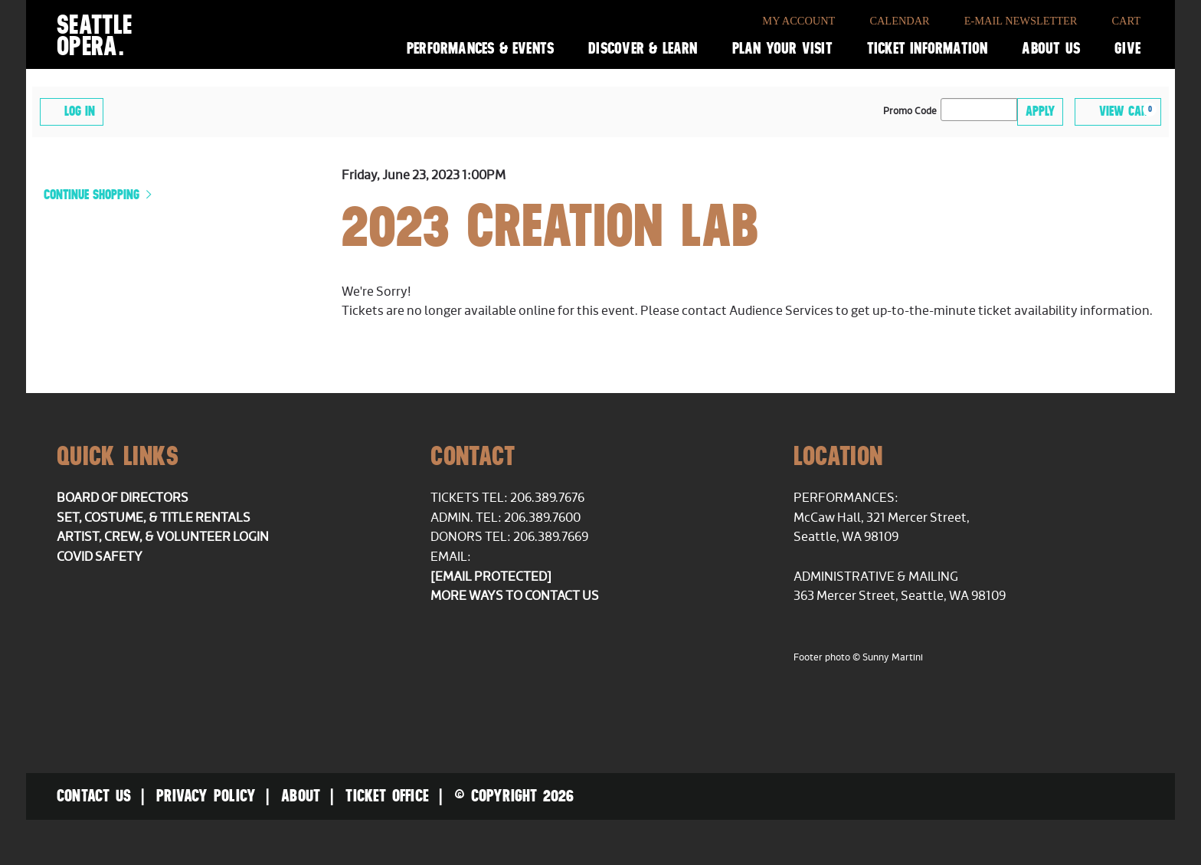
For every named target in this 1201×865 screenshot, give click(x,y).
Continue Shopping (93, 194)
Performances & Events (480, 47)
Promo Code (910, 111)
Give (1127, 47)
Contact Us (94, 795)
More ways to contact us (514, 596)
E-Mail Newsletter (1021, 21)
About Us (1051, 47)
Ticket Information (927, 47)
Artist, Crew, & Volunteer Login (163, 537)
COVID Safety (99, 557)
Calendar (899, 21)
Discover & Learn (642, 47)
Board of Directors (122, 498)
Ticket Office (387, 795)
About (300, 795)
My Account (798, 21)
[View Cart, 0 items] (1118, 112)
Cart (1125, 21)
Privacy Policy (206, 795)
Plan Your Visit (782, 47)
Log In (71, 110)
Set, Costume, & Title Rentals (153, 517)
